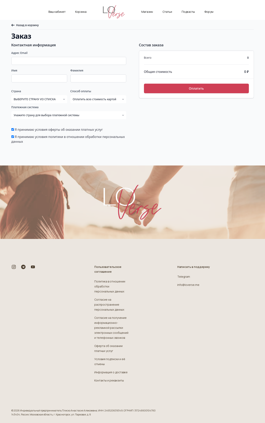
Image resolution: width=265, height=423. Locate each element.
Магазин (147, 12)
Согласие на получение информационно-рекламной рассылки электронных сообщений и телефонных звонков (111, 328)
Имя (14, 70)
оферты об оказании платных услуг (75, 129)
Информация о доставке (111, 372)
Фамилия (76, 70)
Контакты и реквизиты (109, 380)
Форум (208, 12)
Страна (16, 91)
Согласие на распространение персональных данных (109, 304)
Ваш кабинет (57, 12)
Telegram (183, 276)
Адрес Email (19, 53)
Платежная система (25, 107)
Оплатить (196, 88)
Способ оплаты (80, 91)
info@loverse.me (188, 285)
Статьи (167, 12)
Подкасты (188, 12)
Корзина (81, 12)
